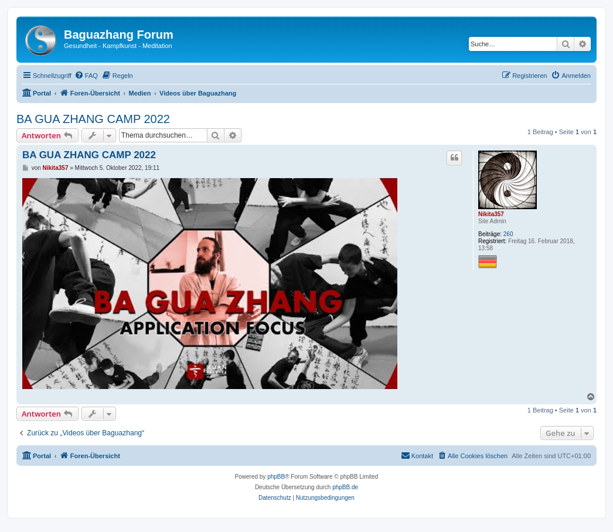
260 (508, 234)
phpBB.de (345, 487)
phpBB (276, 476)
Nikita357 (491, 214)
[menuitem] (86, 76)
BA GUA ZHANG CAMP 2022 (93, 118)
